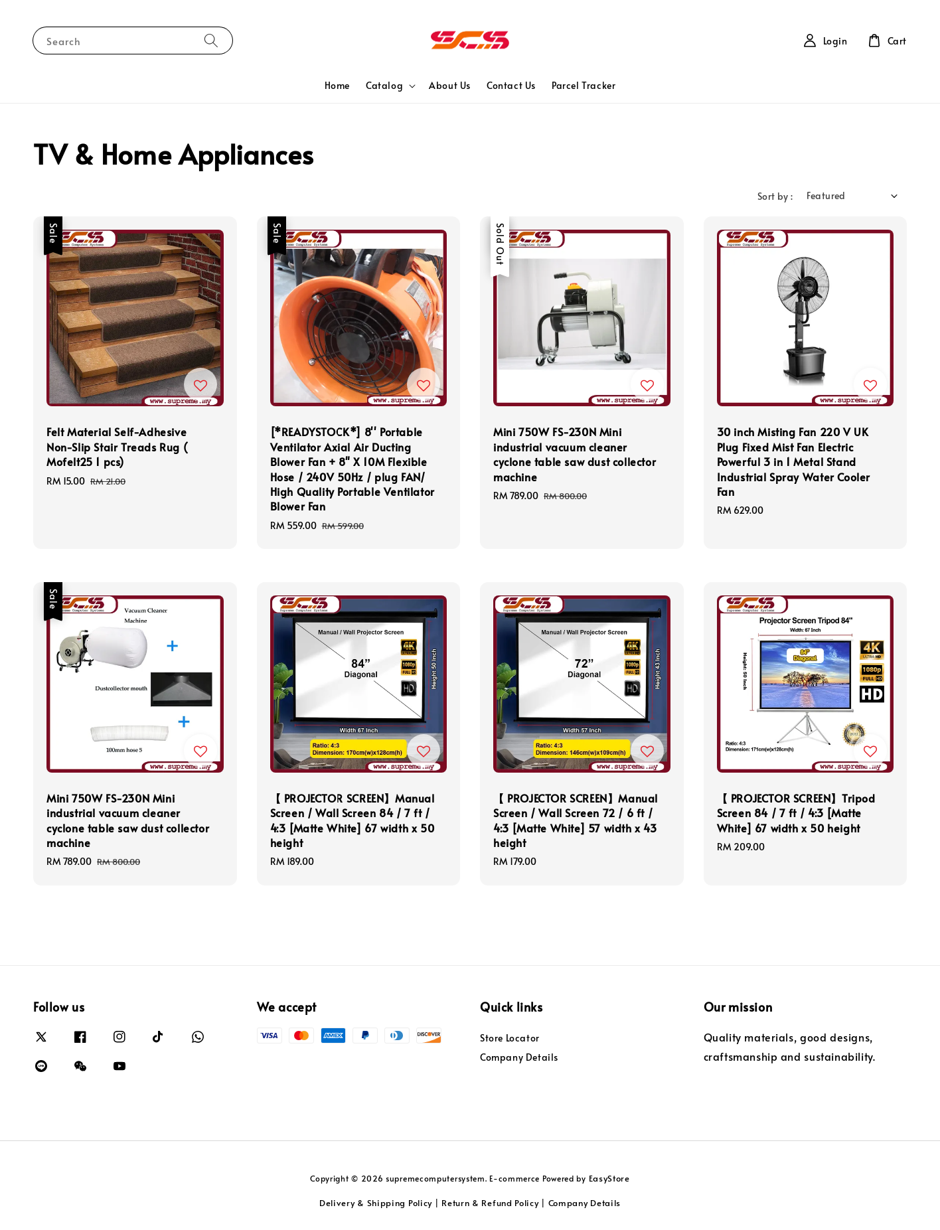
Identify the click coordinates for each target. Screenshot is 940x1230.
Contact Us (511, 85)
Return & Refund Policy (489, 1203)
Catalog (384, 86)
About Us (450, 85)
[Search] (211, 40)
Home (337, 85)
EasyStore (609, 1178)
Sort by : (775, 196)
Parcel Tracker (583, 85)
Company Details (519, 1057)
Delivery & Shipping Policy (375, 1203)
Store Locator (510, 1038)
